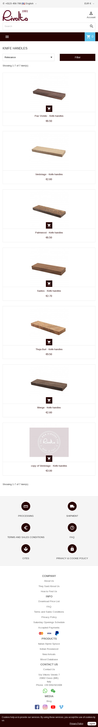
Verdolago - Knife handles (49, 174)
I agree (92, 723)
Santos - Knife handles (49, 291)
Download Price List (49, 601)
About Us (49, 581)
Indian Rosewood (49, 649)
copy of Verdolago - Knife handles (49, 465)
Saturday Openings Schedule (49, 622)
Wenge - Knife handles (49, 407)
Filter (78, 57)
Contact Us (49, 669)
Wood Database (49, 659)
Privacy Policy (49, 617)
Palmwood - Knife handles (49, 232)
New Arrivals (49, 654)
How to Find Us (49, 591)
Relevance (29, 57)
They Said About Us (49, 586)
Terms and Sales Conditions (49, 611)
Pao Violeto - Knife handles (49, 116)
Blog (49, 701)
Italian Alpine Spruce (49, 643)
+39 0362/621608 (53, 685)
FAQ (49, 606)
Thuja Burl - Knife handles (49, 349)
